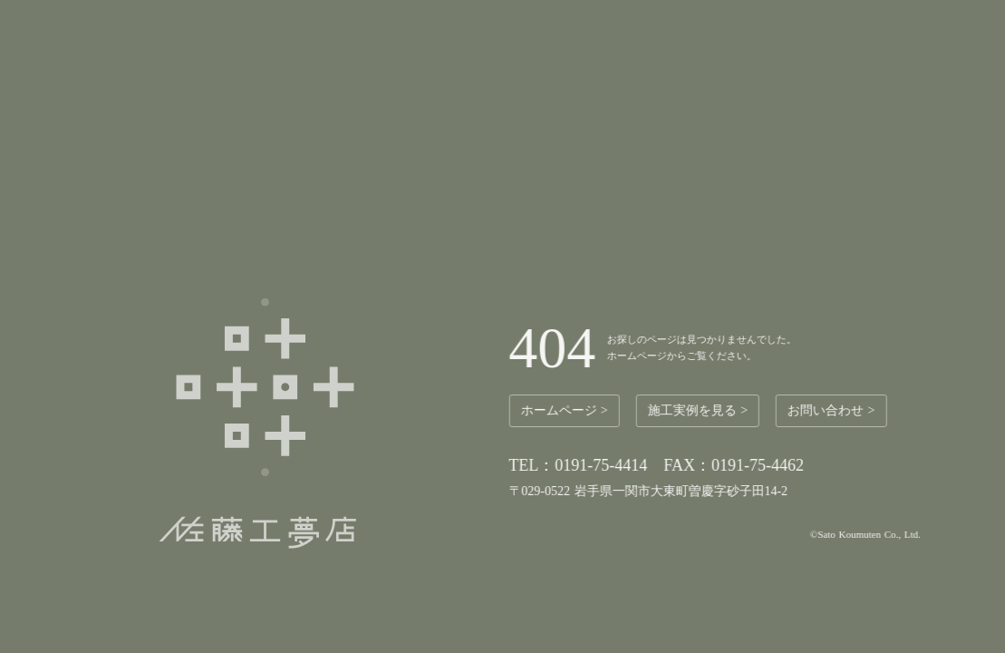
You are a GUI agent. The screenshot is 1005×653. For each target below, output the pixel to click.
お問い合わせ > (834, 410)
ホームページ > (567, 410)
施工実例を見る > (700, 410)
